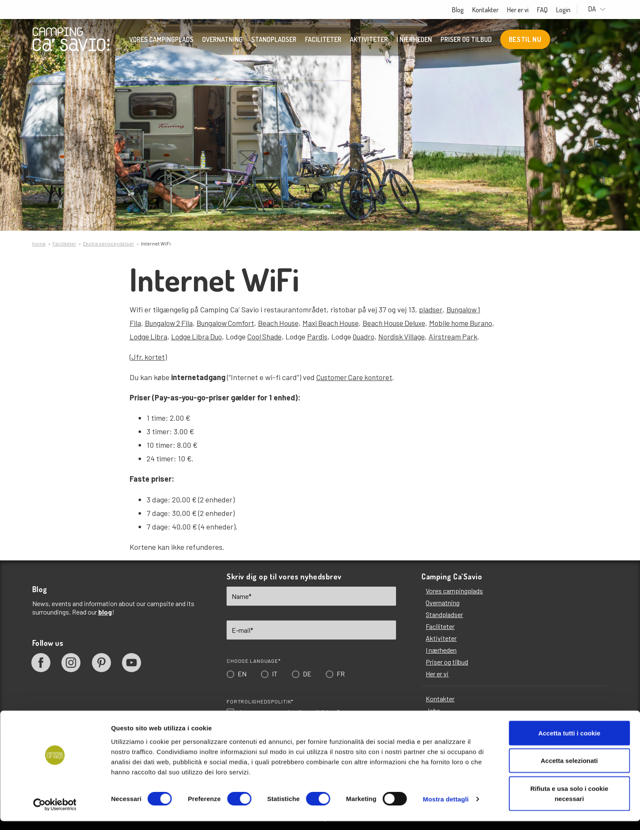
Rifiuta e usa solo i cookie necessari (569, 802)
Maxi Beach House (338, 323)
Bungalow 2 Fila (170, 323)
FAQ (551, 10)
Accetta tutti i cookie (569, 741)
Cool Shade (268, 336)
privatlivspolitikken (309, 712)
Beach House (284, 323)
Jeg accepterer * (289, 712)
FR (341, 674)
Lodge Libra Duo (198, 336)
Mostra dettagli (445, 808)
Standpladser (273, 40)
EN (242, 674)
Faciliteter (323, 40)
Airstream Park (461, 336)
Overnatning (222, 40)
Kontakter (494, 10)
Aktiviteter (369, 40)
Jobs (433, 710)
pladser (431, 309)
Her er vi (526, 10)
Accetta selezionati (569, 769)
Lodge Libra (149, 336)
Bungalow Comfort (229, 323)
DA (601, 9)
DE (307, 674)
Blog (466, 10)
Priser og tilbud (466, 40)
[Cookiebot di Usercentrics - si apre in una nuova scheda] (55, 813)
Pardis (322, 336)
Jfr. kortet (148, 356)
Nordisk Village (409, 336)
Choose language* (253, 661)
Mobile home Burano (474, 323)
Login (572, 10)
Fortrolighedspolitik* (260, 701)
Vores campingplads (161, 40)
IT (274, 674)
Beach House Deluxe (405, 323)
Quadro (370, 336)
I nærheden (414, 40)
